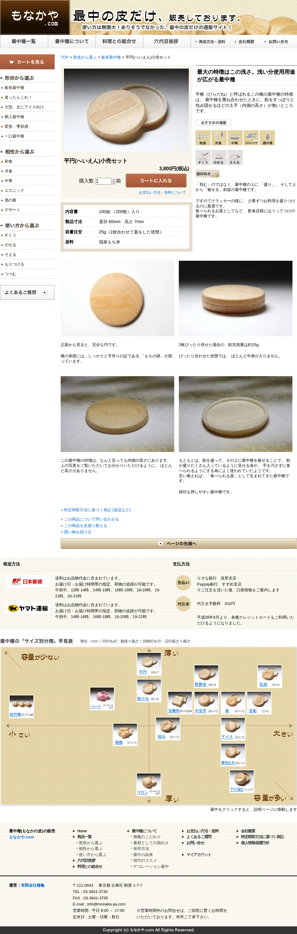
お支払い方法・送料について (162, 192)
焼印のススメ (145, 860)
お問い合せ (277, 41)
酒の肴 (10, 200)
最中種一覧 (24, 41)
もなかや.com (21, 837)
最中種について (71, 41)
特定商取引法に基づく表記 (262, 836)
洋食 (8, 171)
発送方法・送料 (210, 41)
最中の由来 (143, 854)
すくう (10, 235)
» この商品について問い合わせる (90, 519)
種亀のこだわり (147, 836)
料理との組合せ (119, 41)
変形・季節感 (16, 126)
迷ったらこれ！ (18, 97)
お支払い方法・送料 (202, 831)
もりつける (14, 264)
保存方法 (141, 848)
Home (82, 831)
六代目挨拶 (167, 41)
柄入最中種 (14, 116)
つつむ (10, 274)
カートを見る (28, 62)
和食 (8, 161)
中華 (8, 180)
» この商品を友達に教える (84, 525)
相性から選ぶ (90, 848)
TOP (64, 57)
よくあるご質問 (198, 836)
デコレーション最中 (151, 866)
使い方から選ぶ (92, 854)
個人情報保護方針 (255, 843)
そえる (10, 254)
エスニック (14, 190)
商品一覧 (84, 836)
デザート (12, 210)
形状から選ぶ (85, 57)
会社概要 (245, 41)
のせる (10, 245)
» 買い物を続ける (76, 532)
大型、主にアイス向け (24, 107)
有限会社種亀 (33, 885)
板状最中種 (111, 57)
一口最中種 (14, 136)
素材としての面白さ (151, 843)
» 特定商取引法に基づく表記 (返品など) (96, 510)
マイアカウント (198, 854)
